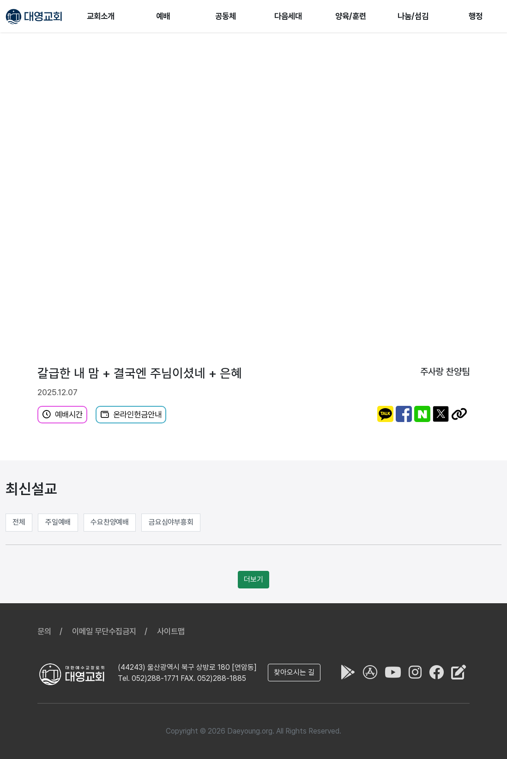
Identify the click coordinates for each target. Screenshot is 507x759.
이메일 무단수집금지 (104, 631)
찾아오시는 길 (294, 672)
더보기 (253, 579)
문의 (44, 631)
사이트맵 (171, 631)
